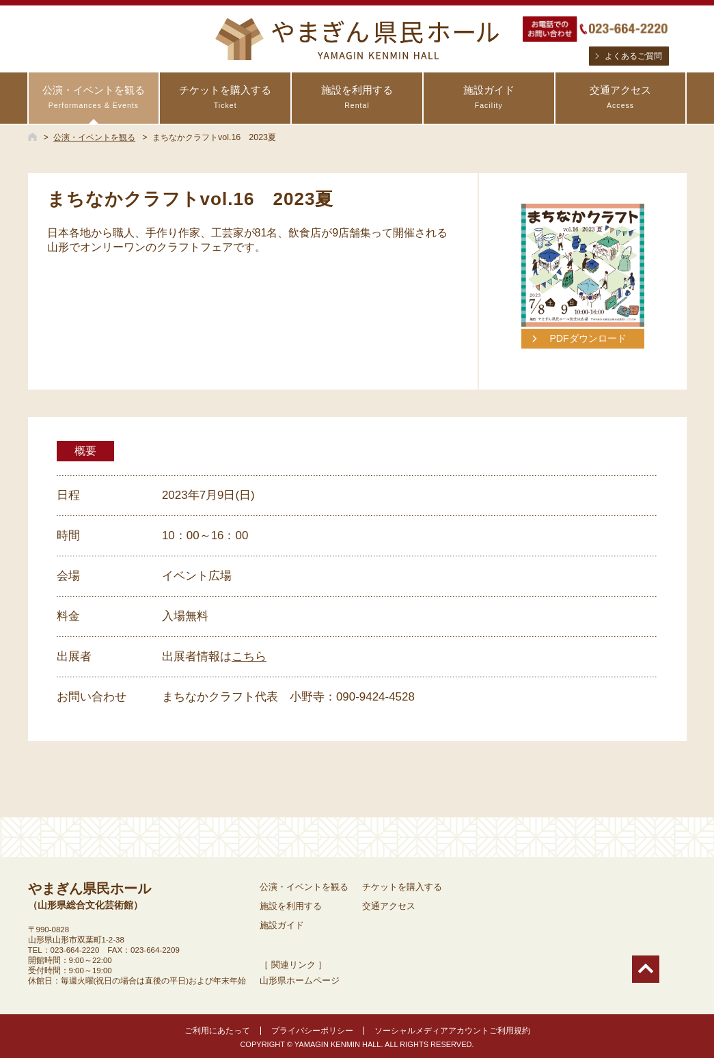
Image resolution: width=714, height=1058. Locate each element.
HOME (32, 137)
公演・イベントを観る (94, 97)
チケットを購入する (225, 97)
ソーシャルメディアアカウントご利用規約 (452, 1031)
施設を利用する (357, 97)
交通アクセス (620, 97)
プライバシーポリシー (312, 1031)
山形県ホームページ (300, 980)
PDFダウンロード (587, 338)
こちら (249, 656)
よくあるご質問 (633, 56)
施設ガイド (489, 97)
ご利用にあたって (217, 1031)
